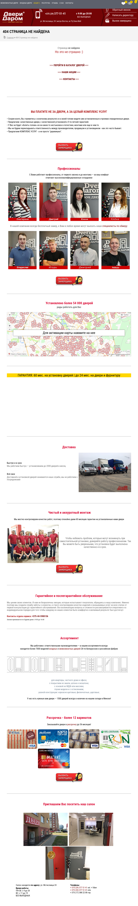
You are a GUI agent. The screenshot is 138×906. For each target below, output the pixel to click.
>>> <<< (69, 65)
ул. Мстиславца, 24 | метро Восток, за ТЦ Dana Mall (60, 21)
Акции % (37, 3)
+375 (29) (55, 13)
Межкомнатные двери (9, 3)
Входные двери (26, 3)
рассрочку (72, 724)
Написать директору (122, 15)
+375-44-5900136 (40, 616)
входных (53, 648)
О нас (61, 3)
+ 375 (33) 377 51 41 (78, 890)
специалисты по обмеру (114, 226)
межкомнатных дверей (69, 648)
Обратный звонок (121, 9)
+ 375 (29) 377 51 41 (78, 887)
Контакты (69, 3)
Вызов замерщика (121, 20)
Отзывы (55, 3)
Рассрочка (46, 3)
